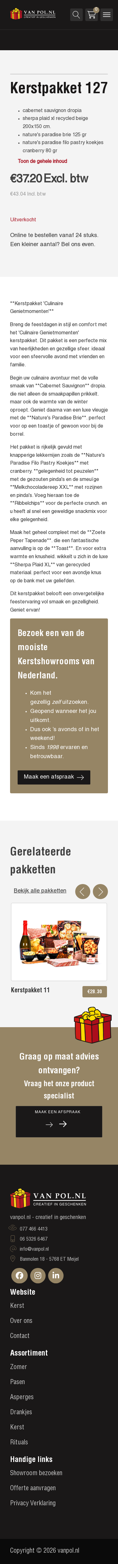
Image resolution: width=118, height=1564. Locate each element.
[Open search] (76, 14)
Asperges (22, 1398)
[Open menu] (106, 15)
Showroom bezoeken (36, 1474)
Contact (20, 1337)
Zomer (18, 1368)
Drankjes (21, 1413)
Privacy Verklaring (33, 1504)
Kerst (17, 1306)
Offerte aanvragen (33, 1489)
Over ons (21, 1322)
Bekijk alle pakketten (40, 891)
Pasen (17, 1383)
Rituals (19, 1443)
